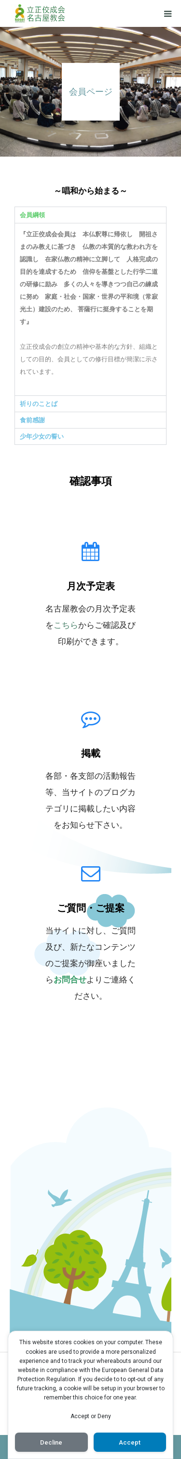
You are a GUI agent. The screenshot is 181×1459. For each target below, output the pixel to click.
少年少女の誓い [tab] (42, 436)
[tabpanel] (90, 309)
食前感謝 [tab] (32, 420)
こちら (66, 625)
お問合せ (70, 979)
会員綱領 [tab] (32, 215)
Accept (129, 1442)
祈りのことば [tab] (38, 403)
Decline (51, 1442)
